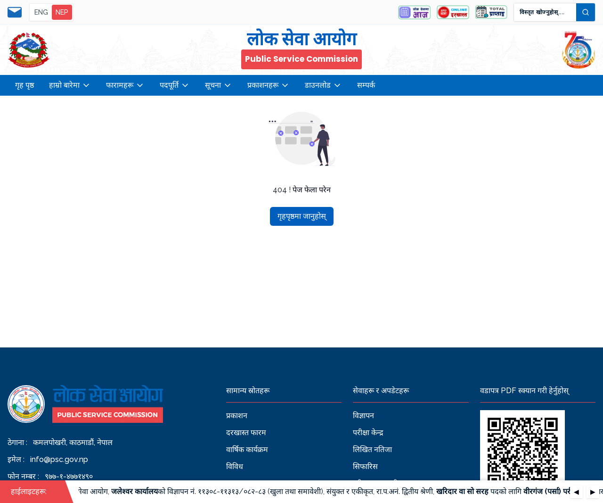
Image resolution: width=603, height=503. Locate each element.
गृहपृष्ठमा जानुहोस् (301, 216)
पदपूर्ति (175, 85)
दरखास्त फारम (246, 432)
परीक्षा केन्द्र (368, 432)
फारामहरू (125, 85)
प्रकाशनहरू (268, 85)
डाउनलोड (323, 85)
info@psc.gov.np (59, 459)
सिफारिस (365, 466)
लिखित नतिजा (372, 449)
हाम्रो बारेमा (70, 85)
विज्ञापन (363, 415)
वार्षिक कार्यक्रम (247, 449)
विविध (234, 466)
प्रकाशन (236, 415)
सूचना (218, 85)
